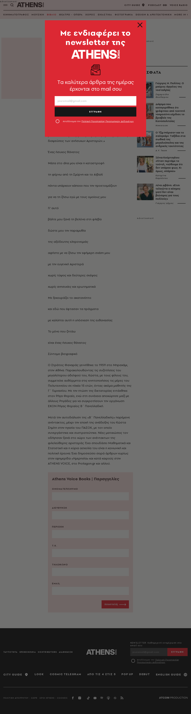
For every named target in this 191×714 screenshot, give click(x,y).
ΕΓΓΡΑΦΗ (95, 111)
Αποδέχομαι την (98, 121)
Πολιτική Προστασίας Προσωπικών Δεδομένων (107, 121)
